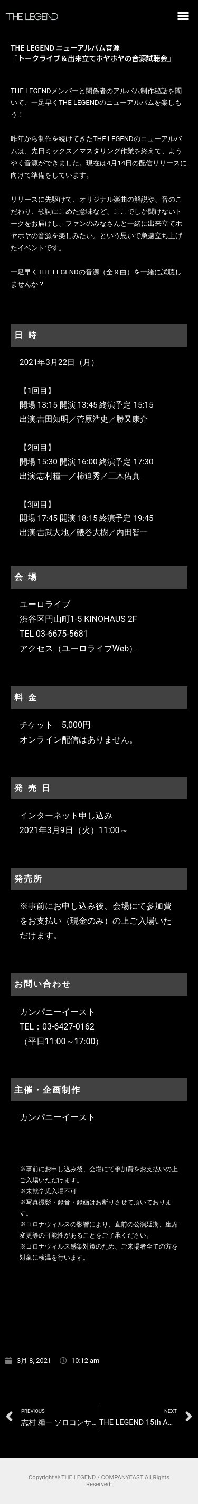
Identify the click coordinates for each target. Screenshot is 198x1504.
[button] (183, 15)
